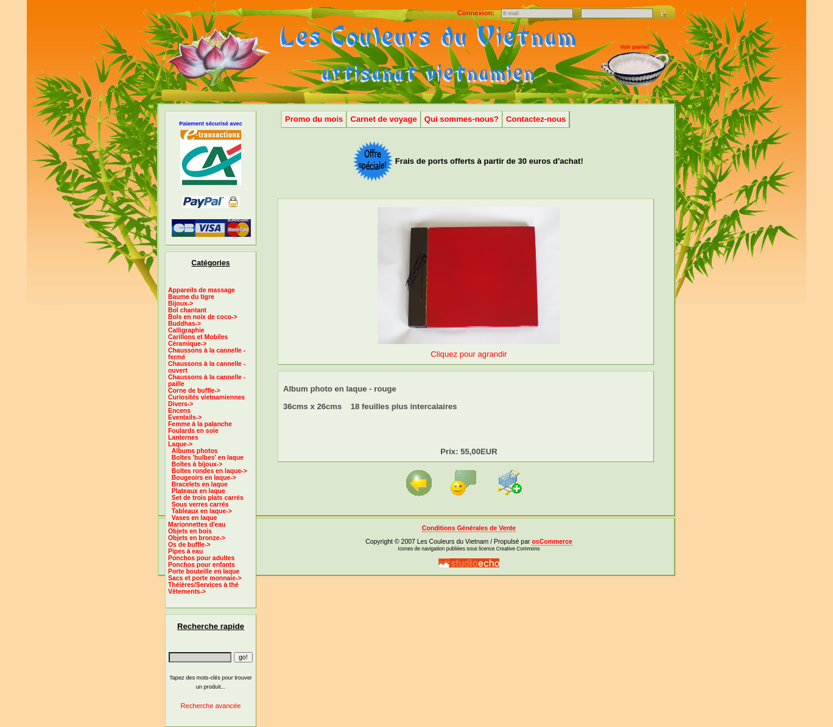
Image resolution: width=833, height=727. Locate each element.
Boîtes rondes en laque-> (209, 471)
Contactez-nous (536, 119)
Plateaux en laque (198, 491)
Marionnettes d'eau (196, 524)
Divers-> (180, 404)
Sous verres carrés (200, 504)
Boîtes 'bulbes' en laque (208, 457)
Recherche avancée (210, 705)
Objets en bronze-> (196, 538)
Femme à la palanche (200, 424)
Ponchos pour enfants (201, 564)
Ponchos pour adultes (201, 558)
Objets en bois (190, 531)
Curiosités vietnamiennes (206, 397)
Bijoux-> (180, 303)
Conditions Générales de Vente (469, 528)
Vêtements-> (187, 591)
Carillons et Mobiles (198, 337)
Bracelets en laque (200, 484)
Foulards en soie (193, 430)
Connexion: (476, 12)
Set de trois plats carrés (208, 497)
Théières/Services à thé (203, 584)
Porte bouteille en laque (203, 571)
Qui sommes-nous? (461, 119)
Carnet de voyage (383, 119)
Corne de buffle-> (194, 390)
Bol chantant (187, 310)
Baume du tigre (191, 296)
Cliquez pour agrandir (469, 349)
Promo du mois (314, 119)
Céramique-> (187, 343)
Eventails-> (185, 417)
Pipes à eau (185, 551)
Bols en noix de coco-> (202, 317)
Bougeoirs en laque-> (204, 477)
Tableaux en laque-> (202, 511)
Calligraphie (186, 330)
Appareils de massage (201, 290)
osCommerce (552, 541)
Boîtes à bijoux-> (197, 464)
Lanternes (183, 437)
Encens (179, 410)
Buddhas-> (184, 323)
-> (180, 444)
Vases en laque (194, 518)
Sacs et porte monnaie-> (205, 578)
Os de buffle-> (189, 544)
